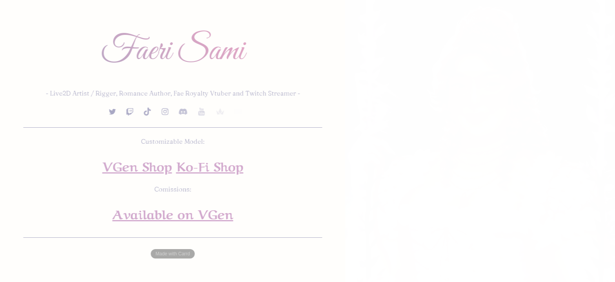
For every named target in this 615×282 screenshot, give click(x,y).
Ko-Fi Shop (210, 165)
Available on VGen (173, 213)
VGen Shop (137, 165)
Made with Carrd (173, 254)
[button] (112, 111)
